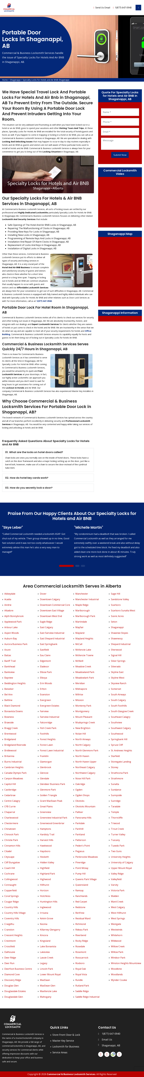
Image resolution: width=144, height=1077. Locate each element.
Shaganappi (15, 80)
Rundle (79, 980)
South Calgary (118, 700)
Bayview (8, 677)
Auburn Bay (10, 638)
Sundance (116, 789)
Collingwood (10, 879)
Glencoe (44, 772)
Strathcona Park (119, 772)
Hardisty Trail (47, 834)
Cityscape (9, 856)
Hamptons (45, 828)
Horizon (44, 890)
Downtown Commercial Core (55, 604)
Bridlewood (10, 750)
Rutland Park (82, 985)
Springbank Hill (119, 739)
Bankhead (9, 666)
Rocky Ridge (81, 940)
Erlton (43, 688)
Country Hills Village (15, 912)
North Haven (82, 756)
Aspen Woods (11, 632)
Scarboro (116, 604)
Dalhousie (9, 952)
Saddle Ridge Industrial (87, 996)
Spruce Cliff (117, 744)
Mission (79, 700)
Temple (115, 812)
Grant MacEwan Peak (51, 800)
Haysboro (45, 851)
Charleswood (11, 817)
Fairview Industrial (49, 716)
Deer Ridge (10, 957)
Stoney (114, 767)
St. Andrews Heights (121, 750)
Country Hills (11, 907)
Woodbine (116, 968)
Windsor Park (118, 957)
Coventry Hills (11, 918)
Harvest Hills (46, 840)
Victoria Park (117, 890)
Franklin (44, 756)
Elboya (43, 677)
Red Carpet (81, 901)
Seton (114, 621)
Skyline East (117, 672)
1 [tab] (66, 566)
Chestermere (11, 823)
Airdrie (7, 604)
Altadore (8, 610)
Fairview (44, 711)
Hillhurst (44, 884)
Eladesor (44, 666)
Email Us (107, 1039)
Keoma (43, 924)
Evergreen (45, 700)
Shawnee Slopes (119, 632)
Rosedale (80, 946)
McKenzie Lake (83, 649)
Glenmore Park (48, 789)
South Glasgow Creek (122, 711)
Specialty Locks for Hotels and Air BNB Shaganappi (46, 80)
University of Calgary (122, 862)
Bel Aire (8, 694)
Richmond (80, 924)
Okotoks (79, 800)
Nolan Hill (80, 733)
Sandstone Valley (120, 599)
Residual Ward (82, 918)
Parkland (80, 834)
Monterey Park (83, 705)
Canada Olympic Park (15, 772)
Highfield (44, 868)
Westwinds (116, 929)
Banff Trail (10, 660)
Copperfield (10, 890)
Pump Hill (80, 873)
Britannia (9, 756)
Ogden (78, 789)
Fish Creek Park (48, 728)
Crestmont (10, 940)
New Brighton (82, 728)
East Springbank (48, 644)
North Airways (83, 739)
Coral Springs (11, 896)
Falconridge (46, 722)
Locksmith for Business (65, 1046)
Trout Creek (117, 828)
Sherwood (116, 649)
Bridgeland (10, 739)
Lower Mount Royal (50, 974)
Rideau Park (81, 929)
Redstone (80, 907)
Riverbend (80, 935)
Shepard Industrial (120, 644)
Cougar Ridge (11, 901)
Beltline (8, 700)
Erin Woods (46, 683)
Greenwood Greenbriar (52, 823)
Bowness (9, 716)
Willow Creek (118, 946)
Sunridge (116, 800)
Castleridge (10, 789)
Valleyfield (116, 879)
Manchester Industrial (87, 599)
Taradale (115, 806)
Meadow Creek (83, 666)
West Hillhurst (118, 912)
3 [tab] (82, 566)
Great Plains (46, 806)
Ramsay (79, 890)
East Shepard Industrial (52, 638)
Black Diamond (12, 705)
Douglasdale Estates (15, 991)
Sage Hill (115, 593)
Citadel (8, 851)
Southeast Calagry (120, 716)
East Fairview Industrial (52, 632)
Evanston (45, 694)
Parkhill (79, 828)
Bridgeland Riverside (15, 744)
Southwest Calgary (121, 728)
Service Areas (59, 1052)
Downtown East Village (52, 610)
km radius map (120, 271)
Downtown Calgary (50, 599)
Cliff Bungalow (12, 862)
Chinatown (10, 828)
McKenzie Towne (84, 655)
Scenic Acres (117, 616)
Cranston (9, 929)
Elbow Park (46, 672)
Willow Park (117, 952)
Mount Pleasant (83, 716)
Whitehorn (116, 935)
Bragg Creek (11, 728)
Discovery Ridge (12, 980)
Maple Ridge (81, 604)
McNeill (79, 660)
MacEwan (45, 980)
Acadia (7, 599)
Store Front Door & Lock (66, 1034)
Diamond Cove (12, 974)
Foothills (44, 733)
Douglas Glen (11, 985)
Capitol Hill (10, 784)
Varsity (114, 884)
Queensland (81, 884)
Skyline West (117, 677)
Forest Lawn (46, 744)
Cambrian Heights (13, 767)
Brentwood (10, 733)
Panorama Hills (83, 817)
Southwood (117, 733)
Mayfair (79, 627)
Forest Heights (48, 739)
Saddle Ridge (82, 991)
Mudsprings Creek (85, 722)
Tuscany (115, 840)
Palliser (79, 812)
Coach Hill (9, 868)
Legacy (43, 963)
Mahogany (45, 996)
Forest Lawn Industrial (52, 750)
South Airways (118, 694)
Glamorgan (46, 761)
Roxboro (80, 963)
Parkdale (80, 823)
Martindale (81, 621)
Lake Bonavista (48, 946)
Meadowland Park (84, 672)
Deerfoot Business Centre (18, 968)
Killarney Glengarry (50, 929)
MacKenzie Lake (48, 991)
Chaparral (9, 812)
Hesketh (44, 856)
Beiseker (9, 688)
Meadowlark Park (84, 677)
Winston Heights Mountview (126, 963)
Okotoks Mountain (85, 806)
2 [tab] (77, 566)
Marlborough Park (85, 616)
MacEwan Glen (47, 985)
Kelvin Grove (46, 918)
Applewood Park (13, 621)
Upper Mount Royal (121, 868)
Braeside (9, 722)
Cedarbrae (9, 795)
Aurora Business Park (15, 644)
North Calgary (82, 744)
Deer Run (9, 963)
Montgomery (82, 711)
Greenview (45, 812)
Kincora (44, 935)
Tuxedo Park (117, 845)
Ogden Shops (82, 795)
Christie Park (11, 840)
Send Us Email (102, 7)
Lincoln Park (46, 968)
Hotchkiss (45, 896)
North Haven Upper (85, 761)
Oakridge (80, 784)
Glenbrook (45, 767)
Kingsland (45, 940)
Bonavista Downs (13, 711)
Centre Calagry (12, 800)
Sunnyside (116, 795)
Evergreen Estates (49, 705)
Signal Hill (116, 655)
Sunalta (115, 784)
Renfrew (79, 912)
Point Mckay (81, 868)
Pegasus (79, 851)
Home (5, 80)
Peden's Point (82, 845)
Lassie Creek (46, 957)
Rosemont (80, 952)
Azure (7, 649)
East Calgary (46, 627)
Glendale (44, 778)
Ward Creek (117, 901)
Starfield (115, 756)
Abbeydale (9, 593)
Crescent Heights (13, 935)
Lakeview (45, 952)
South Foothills (119, 705)
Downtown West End (51, 616)
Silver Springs (118, 660)
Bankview (9, 672)
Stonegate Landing (121, 761)
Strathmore (117, 778)
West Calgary (118, 907)
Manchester (81, 593)
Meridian (80, 683)
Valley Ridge (117, 873)
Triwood (115, 823)
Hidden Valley (47, 862)
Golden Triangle (48, 795)
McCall (78, 644)
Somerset (116, 688)
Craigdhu (9, 924)
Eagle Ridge (46, 621)
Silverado (116, 666)
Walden (115, 896)
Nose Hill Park (82, 778)
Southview (116, 722)
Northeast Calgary (85, 767)
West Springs (118, 918)
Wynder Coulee (119, 980)
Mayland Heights (84, 638)
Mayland (79, 632)
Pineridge (80, 862)
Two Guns (116, 851)
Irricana (44, 912)
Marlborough (82, 610)
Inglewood (45, 907)
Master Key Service (63, 1040)
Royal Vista (81, 974)
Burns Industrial (13, 761)
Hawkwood (46, 845)
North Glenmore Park (86, 750)
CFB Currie (10, 806)
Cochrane (9, 873)
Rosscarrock (81, 957)
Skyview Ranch (118, 683)
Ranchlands (81, 896)
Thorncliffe (117, 817)
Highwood (45, 879)
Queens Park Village (86, 879)
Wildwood (116, 940)
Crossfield (9, 946)
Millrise (79, 694)
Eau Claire (45, 655)
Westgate (116, 924)
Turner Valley (118, 834)
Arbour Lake (11, 627)
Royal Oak (80, 968)
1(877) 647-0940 (123, 7)
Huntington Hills (48, 901)
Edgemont (45, 660)
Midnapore (81, 688)
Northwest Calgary (85, 772)
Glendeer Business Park (52, 784)
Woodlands (117, 974)
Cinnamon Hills (12, 845)
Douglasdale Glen (13, 996)
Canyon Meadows (13, 778)
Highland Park (47, 873)
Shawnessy (117, 638)
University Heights (120, 856)
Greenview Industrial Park (53, 817)
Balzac (7, 655)
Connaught (10, 884)
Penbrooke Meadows (86, 856)
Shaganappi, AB (111, 1045)
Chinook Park (11, 834)
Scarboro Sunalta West (123, 610)
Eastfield (44, 649)
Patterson (80, 840)
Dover (43, 593)
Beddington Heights (15, 683)
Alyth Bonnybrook (14, 616)
